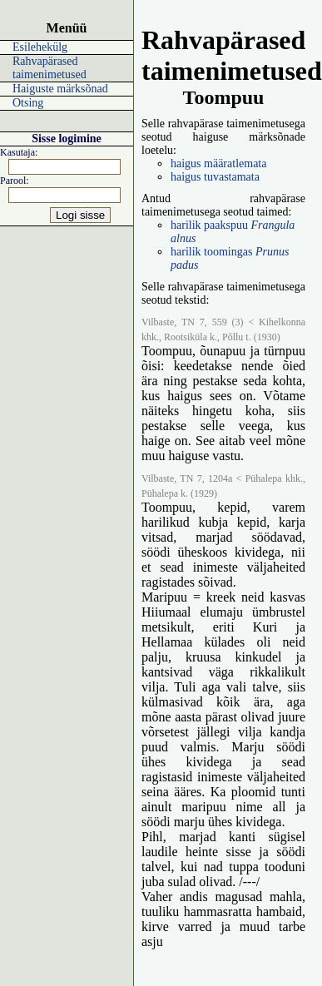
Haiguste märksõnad (60, 88)
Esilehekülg (39, 47)
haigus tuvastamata (215, 177)
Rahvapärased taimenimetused (49, 68)
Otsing (27, 103)
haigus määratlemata (218, 163)
